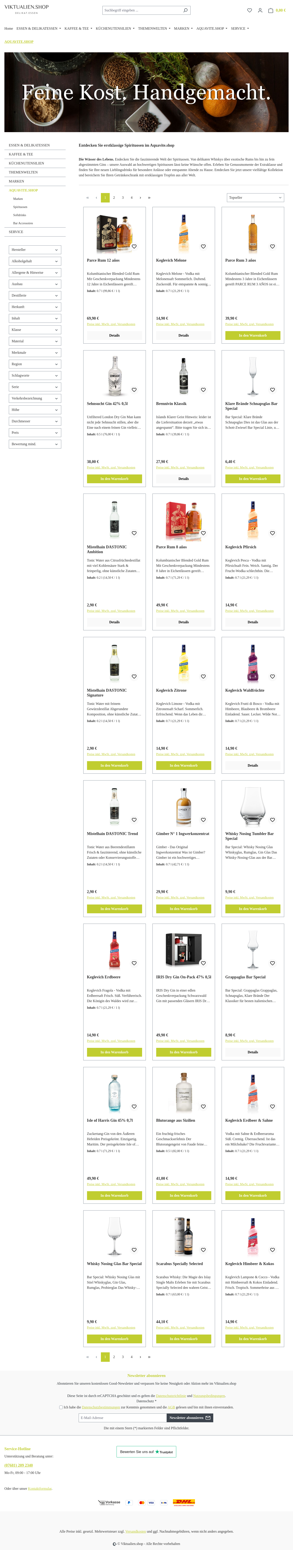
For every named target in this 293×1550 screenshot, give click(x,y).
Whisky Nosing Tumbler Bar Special (249, 836)
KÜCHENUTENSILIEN (26, 163)
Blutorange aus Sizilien (175, 1120)
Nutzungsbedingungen (209, 1396)
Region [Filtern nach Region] (35, 364)
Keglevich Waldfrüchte (244, 690)
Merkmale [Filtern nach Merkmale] (35, 352)
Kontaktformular (40, 1488)
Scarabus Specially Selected (179, 1264)
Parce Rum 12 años (103, 260)
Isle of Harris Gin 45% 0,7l (110, 1120)
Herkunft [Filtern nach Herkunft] (35, 307)
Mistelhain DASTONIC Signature (107, 692)
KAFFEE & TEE (21, 154)
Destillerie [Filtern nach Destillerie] (35, 295)
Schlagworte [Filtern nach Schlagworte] (35, 375)
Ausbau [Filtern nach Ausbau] (35, 284)
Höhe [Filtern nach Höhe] (35, 410)
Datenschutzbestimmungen (101, 1407)
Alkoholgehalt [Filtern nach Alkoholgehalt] (35, 261)
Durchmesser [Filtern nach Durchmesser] (35, 421)
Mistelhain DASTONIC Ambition (107, 549)
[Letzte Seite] (149, 197)
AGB (171, 1407)
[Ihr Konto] (260, 10)
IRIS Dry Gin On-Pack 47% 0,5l (183, 977)
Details (114, 335)
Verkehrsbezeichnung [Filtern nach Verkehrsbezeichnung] (35, 398)
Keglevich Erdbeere (104, 977)
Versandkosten (135, 1531)
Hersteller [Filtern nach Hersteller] (35, 250)
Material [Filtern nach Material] (35, 341)
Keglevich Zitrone (171, 690)
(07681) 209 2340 (18, 1465)
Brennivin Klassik (171, 403)
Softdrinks (19, 215)
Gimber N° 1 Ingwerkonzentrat (182, 834)
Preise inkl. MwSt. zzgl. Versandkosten (111, 324)
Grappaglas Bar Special (245, 977)
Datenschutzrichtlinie (171, 1396)
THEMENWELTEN (23, 172)
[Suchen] (185, 10)
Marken (18, 199)
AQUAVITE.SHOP (23, 190)
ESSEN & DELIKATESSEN (29, 145)
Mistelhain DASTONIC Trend (112, 834)
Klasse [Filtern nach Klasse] (35, 330)
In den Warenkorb (253, 335)
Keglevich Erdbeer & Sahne (249, 1120)
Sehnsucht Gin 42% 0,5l (107, 403)
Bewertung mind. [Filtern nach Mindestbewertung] (35, 444)
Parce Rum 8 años (171, 547)
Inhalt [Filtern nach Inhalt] (35, 318)
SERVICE (16, 232)
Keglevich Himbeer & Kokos (249, 1264)
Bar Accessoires (23, 223)
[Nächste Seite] (140, 197)
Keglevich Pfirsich (240, 547)
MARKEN (16, 181)
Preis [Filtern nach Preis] (35, 432)
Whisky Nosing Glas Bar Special (114, 1264)
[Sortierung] (255, 197)
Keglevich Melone (171, 260)
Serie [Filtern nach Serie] (35, 387)
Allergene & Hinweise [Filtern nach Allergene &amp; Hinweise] (35, 272)
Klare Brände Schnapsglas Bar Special (251, 406)
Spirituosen (20, 207)
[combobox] (141, 10)
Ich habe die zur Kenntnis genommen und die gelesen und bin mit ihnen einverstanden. (149, 1407)
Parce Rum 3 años (240, 260)
